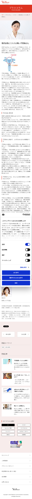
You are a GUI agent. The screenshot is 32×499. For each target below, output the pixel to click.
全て (8, 424)
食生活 (8, 434)
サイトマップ (5, 455)
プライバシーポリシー (8, 466)
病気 (3, 347)
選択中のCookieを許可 (16, 277)
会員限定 (24, 434)
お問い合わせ (5, 482)
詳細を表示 (23, 267)
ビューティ (8, 431)
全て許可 (16, 272)
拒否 (16, 283)
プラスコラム (8, 14)
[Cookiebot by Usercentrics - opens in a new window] (23, 215)
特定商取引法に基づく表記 (9, 471)
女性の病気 (7, 347)
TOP (3, 14)
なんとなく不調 (8, 428)
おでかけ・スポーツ (24, 431)
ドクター (15, 14)
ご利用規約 (5, 460)
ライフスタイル (24, 428)
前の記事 (8, 334)
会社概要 (4, 476)
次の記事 (23, 334)
